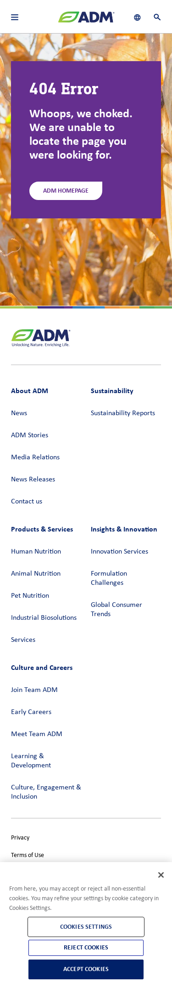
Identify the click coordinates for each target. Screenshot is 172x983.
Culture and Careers (41, 667)
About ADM (29, 390)
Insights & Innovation (124, 529)
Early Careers (31, 712)
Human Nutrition (36, 551)
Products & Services (42, 529)
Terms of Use (27, 855)
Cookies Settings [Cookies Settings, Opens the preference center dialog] (86, 927)
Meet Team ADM (36, 734)
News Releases (33, 479)
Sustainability (112, 390)
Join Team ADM (34, 690)
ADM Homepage (66, 190)
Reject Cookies (86, 947)
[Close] (161, 875)
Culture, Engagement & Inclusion (46, 792)
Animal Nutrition (36, 573)
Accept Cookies (86, 969)
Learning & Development (31, 761)
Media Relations (35, 457)
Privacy (20, 837)
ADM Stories (29, 435)
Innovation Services (119, 551)
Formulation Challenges (109, 578)
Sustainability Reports (123, 413)
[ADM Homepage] (86, 20)
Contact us (26, 501)
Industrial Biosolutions (44, 618)
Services (23, 640)
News (19, 413)
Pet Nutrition (30, 596)
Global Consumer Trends (116, 609)
